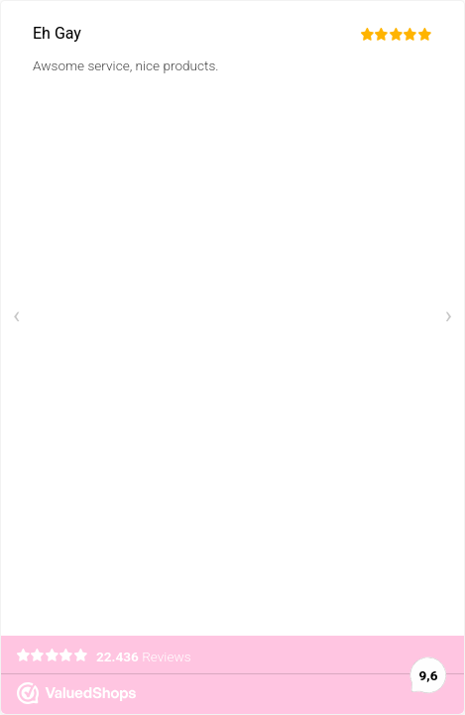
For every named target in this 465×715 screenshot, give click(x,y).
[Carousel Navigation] (232, 318)
